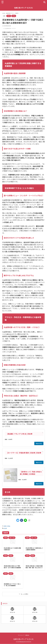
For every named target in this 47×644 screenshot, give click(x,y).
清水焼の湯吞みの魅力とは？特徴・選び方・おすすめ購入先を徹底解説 (12, 568)
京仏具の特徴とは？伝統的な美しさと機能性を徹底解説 (34, 549)
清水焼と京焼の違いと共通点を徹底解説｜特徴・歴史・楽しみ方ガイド (34, 568)
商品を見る (39, 443)
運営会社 (27, 635)
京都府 (5, 526)
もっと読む (24, 597)
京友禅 (5, 528)
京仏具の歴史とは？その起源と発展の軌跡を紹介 (12, 549)
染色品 (8, 526)
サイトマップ (21, 635)
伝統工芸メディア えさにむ (23, 8)
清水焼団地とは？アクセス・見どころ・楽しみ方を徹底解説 (12, 587)
